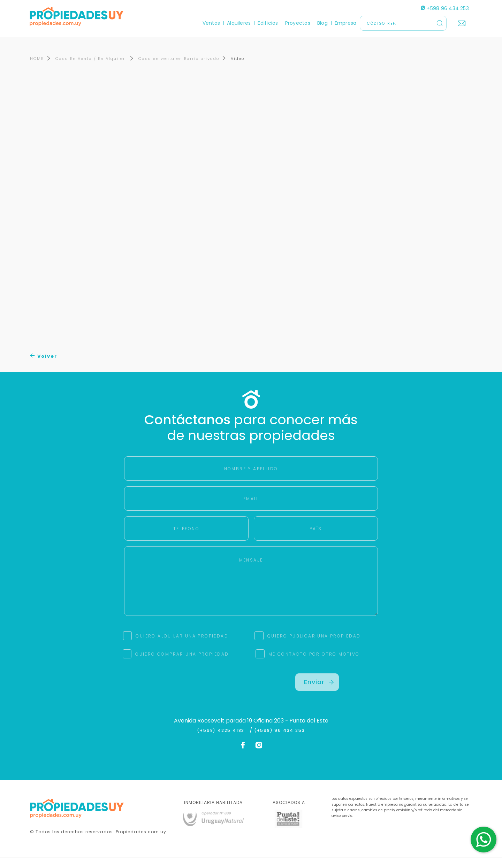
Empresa (345, 23)
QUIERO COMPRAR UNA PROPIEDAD (182, 655)
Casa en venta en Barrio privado (178, 59)
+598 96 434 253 (444, 8)
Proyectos (297, 23)
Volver (43, 357)
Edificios (268, 23)
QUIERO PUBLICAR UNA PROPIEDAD (314, 637)
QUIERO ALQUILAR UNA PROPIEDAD (182, 637)
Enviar (319, 683)
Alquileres (238, 23)
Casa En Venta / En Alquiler (91, 59)
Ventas (211, 23)
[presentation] (185, 688)
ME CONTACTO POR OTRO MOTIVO (314, 655)
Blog (322, 23)
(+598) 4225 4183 (222, 731)
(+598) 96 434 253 (279, 731)
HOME (37, 59)
